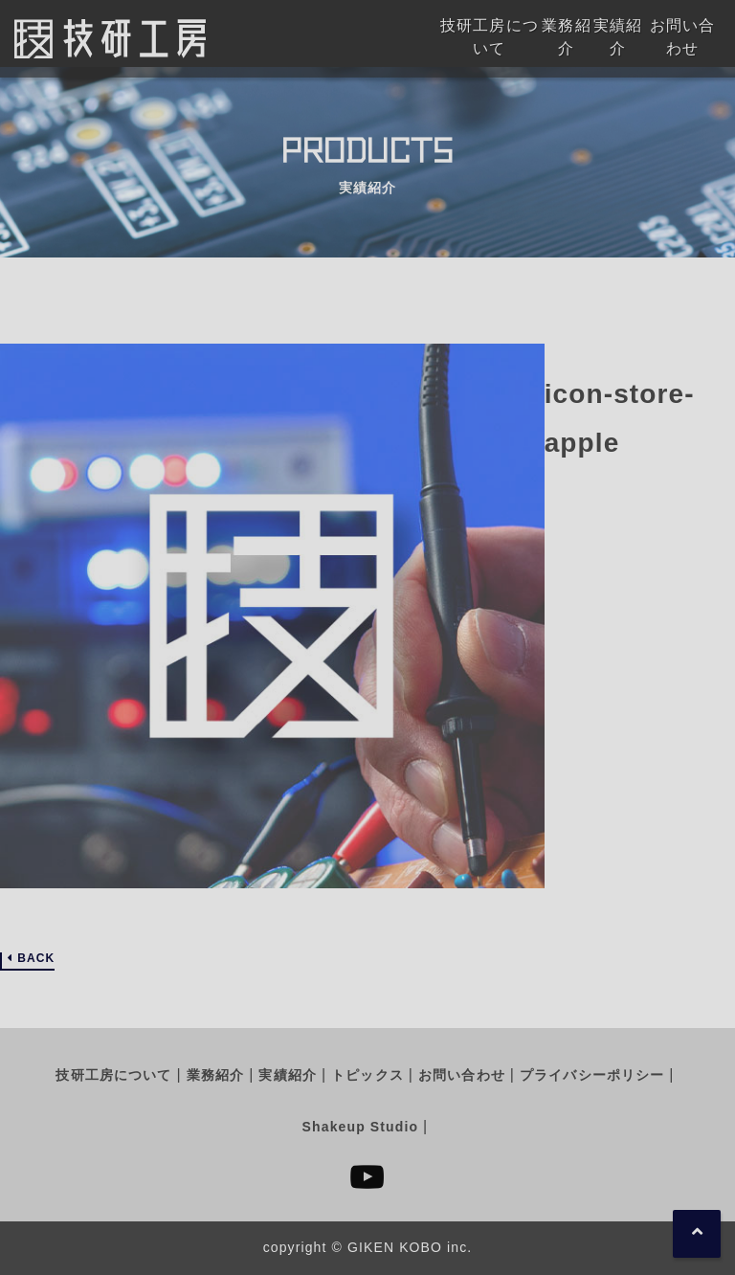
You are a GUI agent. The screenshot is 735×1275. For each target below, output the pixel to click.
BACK (36, 958)
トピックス (367, 1075)
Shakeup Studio (360, 1126)
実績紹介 (287, 1075)
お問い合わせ (461, 1075)
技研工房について (113, 1075)
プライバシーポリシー (592, 1075)
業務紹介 (215, 1075)
